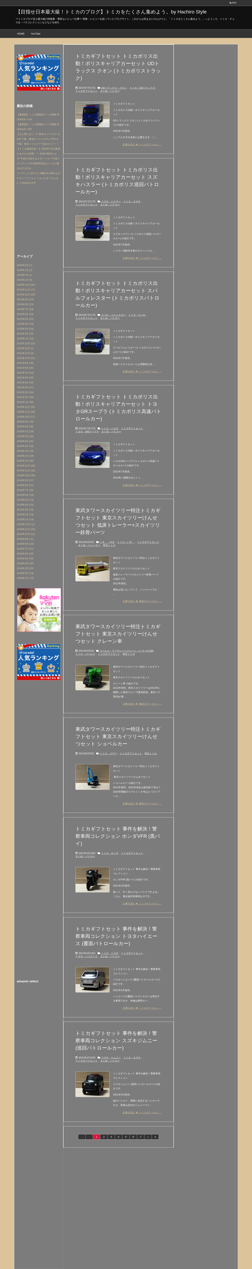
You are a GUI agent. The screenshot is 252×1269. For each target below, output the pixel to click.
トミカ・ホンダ (109, 853)
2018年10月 (26, 534)
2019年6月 (25, 495)
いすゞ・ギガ (107, 542)
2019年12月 (26, 465)
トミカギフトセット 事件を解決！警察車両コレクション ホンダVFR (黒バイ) (117, 836)
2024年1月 (24, 279)
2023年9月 (25, 299)
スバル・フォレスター (113, 315)
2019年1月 (25, 519)
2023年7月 (25, 309)
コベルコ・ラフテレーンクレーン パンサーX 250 (126, 650)
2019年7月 (25, 490)
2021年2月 (25, 397)
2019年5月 (25, 499)
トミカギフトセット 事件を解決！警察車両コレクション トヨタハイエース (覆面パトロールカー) (116, 936)
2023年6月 (25, 314)
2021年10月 (26, 358)
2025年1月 (24, 270)
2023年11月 (26, 289)
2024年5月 (24, 275)
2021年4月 (25, 387)
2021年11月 (25, 353)
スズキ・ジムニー (111, 1057)
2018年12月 (26, 524)
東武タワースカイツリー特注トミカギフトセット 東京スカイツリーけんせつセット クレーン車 (118, 634)
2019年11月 (26, 470)
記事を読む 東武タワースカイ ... (142, 601)
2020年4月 (25, 446)
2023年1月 (25, 338)
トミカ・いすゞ (125, 542)
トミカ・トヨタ (109, 428)
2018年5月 (25, 558)
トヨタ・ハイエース (86, 956)
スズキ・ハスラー (111, 201)
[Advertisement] (39, 218)
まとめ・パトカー (110, 91)
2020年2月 (25, 455)
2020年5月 (25, 441)
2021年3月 (25, 392)
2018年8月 (25, 543)
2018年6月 (25, 553)
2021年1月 (25, 402)
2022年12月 (26, 343)
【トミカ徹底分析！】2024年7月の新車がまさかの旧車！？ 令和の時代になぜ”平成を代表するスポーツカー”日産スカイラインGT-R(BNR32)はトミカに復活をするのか (38, 158)
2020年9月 (25, 421)
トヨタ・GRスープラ (87, 431)
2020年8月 (25, 426)
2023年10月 (26, 294)
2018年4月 (25, 563)
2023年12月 (26, 284)
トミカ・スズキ (132, 201)
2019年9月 (25, 480)
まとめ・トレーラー (89, 545)
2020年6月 (25, 436)
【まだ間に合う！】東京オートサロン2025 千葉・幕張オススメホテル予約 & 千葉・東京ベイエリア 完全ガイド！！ (38, 139)
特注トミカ (109, 545)
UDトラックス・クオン (114, 87)
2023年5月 (25, 319)
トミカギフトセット (86, 91)
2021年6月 (25, 377)
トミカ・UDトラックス (142, 87)
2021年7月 (25, 372)
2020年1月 (25, 460)
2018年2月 (25, 573)
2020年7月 (25, 431)
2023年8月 (25, 304)
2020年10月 (26, 416)
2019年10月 (26, 475)
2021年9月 (25, 363)
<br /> (39, 1008)
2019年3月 (25, 509)
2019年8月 (25, 485)
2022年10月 (25, 348)
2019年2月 (25, 514)
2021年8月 (25, 367)
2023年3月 (25, 328)
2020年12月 (26, 407)
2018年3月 (25, 568)
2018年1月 (25, 578)
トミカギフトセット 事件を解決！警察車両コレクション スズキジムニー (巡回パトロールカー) (116, 1041)
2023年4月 (25, 323)
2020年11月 (26, 411)
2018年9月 (25, 539)
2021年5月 (25, 382)
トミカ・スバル (136, 315)
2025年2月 (24, 265)
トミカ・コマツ (108, 753)
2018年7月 (25, 548)
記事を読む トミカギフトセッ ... (142, 144)
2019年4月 (25, 504)
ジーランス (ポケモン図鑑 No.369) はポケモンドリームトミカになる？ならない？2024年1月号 (38, 178)
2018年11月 (26, 529)
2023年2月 (25, 333)
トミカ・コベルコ (85, 654)
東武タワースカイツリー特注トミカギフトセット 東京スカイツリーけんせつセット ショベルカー (118, 736)
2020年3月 (25, 451)
